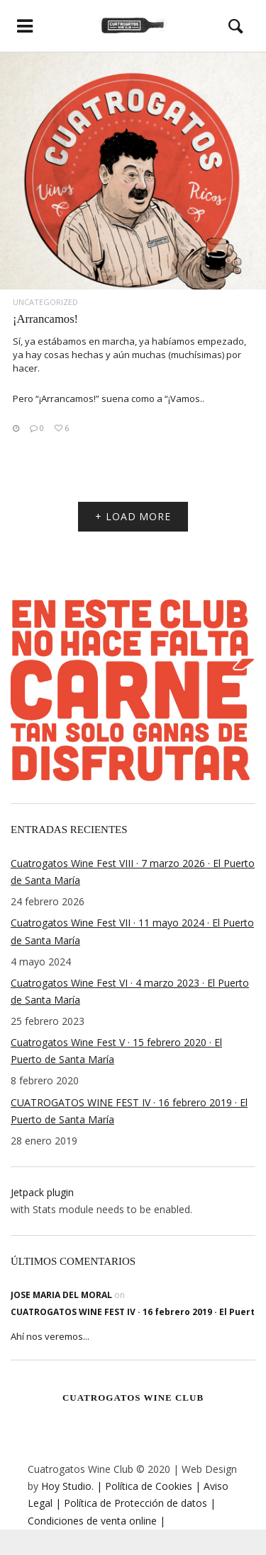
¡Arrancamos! (45, 319)
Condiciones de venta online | (96, 1520)
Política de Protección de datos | (138, 1503)
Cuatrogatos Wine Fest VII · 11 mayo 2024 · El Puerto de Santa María (132, 931)
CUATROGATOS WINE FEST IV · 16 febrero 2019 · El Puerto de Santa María (129, 1111)
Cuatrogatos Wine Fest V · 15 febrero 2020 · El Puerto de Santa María (116, 1050)
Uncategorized (45, 302)
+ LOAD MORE (133, 516)
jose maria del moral (61, 1295)
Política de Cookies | (151, 1486)
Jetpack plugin (42, 1192)
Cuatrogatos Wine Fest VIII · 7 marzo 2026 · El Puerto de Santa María (133, 871)
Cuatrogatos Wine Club (133, 1397)
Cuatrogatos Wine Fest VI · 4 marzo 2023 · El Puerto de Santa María (130, 991)
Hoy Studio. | (71, 1486)
